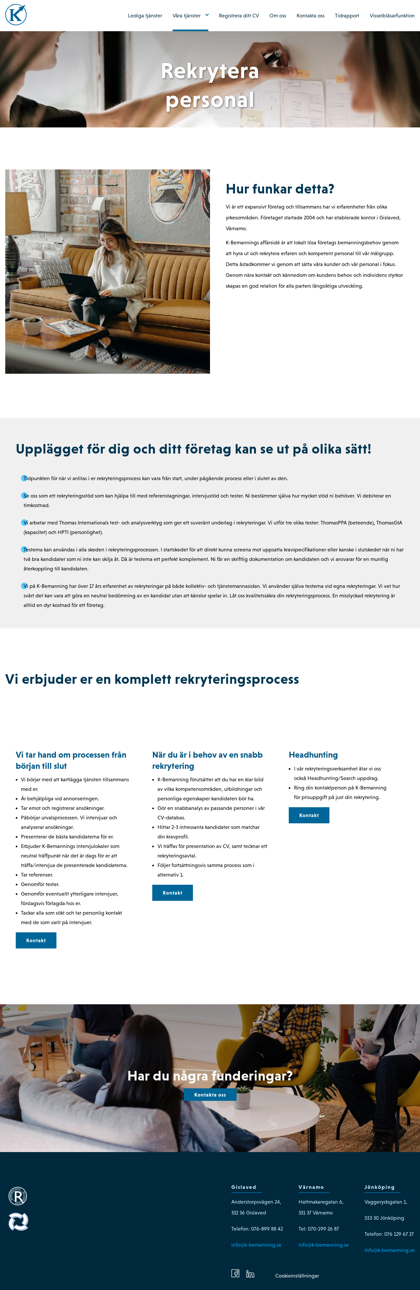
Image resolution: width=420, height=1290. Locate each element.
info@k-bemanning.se (256, 1245)
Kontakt (36, 940)
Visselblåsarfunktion (392, 15)
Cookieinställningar (297, 1276)
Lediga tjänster (145, 15)
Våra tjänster (186, 15)
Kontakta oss (311, 15)
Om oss (277, 15)
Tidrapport (347, 15)
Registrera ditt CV (239, 15)
